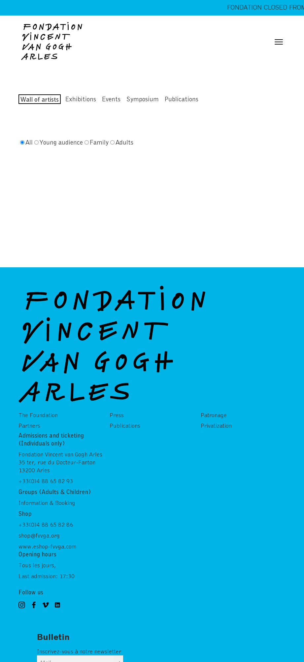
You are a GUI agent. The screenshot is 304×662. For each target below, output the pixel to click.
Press (117, 410)
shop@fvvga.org (39, 530)
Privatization (216, 420)
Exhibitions (80, 99)
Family (99, 142)
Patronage (214, 410)
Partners (29, 420)
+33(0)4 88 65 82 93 (45, 475)
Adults (124, 142)
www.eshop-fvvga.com (47, 541)
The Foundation (38, 410)
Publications (181, 99)
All (29, 142)
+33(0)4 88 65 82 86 (45, 519)
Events (111, 99)
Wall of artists (39, 99)
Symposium (142, 99)
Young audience (61, 142)
